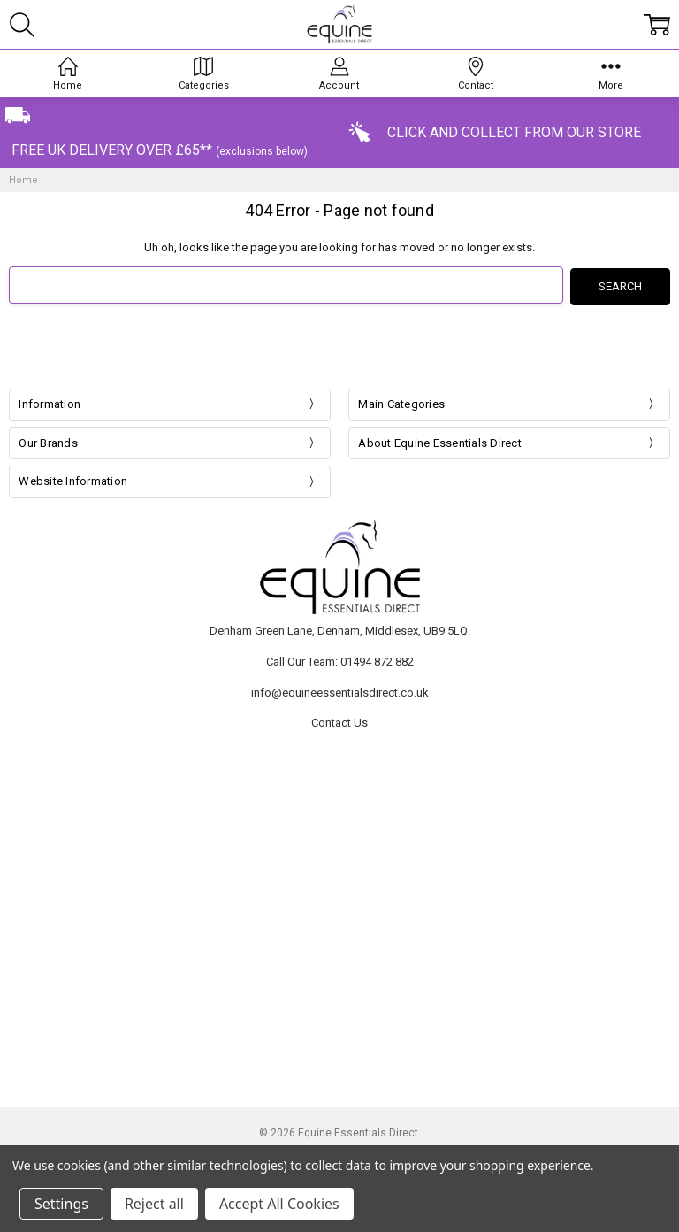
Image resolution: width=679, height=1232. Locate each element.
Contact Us (339, 721)
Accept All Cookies (279, 1203)
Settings (61, 1203)
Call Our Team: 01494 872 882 (340, 659)
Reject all (154, 1203)
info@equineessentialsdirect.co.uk (340, 690)
